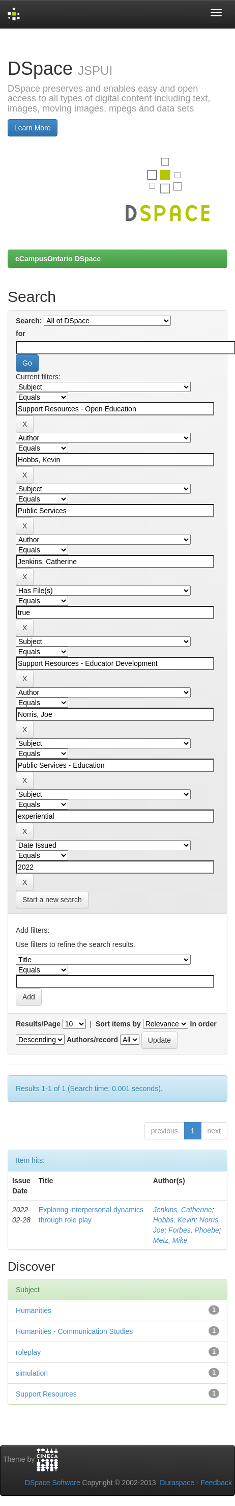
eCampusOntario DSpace (58, 259)
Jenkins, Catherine (182, 1210)
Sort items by (118, 1024)
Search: (29, 321)
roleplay (28, 1352)
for (20, 333)
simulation (32, 1373)
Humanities (33, 1310)
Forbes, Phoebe (193, 1230)
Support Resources (46, 1394)
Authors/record (92, 1040)
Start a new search (52, 900)
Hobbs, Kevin (174, 1220)
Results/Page (38, 1024)
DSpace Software (52, 1483)
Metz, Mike (170, 1240)
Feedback (216, 1483)
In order (203, 1024)
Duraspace (177, 1483)
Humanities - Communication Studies (74, 1331)
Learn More (32, 128)
